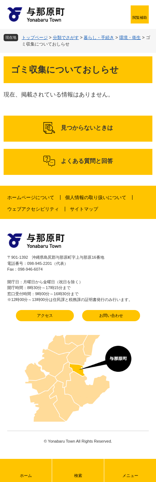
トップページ (35, 37)
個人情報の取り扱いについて (95, 197)
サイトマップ (84, 209)
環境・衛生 (130, 37)
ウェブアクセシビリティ (33, 209)
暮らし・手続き (99, 37)
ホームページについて (30, 197)
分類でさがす (66, 37)
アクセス (45, 315)
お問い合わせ (111, 315)
